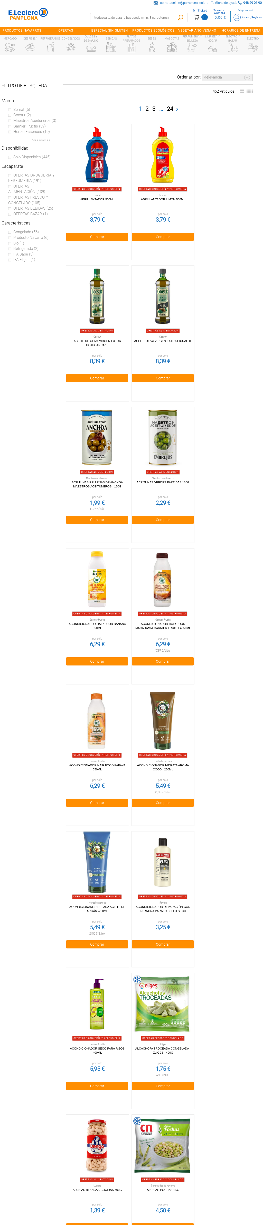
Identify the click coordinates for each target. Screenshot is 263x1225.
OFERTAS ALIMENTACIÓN (26, 189)
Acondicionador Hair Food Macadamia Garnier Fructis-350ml (157, 473)
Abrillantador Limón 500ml (157, 194)
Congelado (26, 232)
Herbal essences (31, 131)
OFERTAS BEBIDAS (33, 208)
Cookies (88, 1167)
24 (170, 108)
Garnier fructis (29, 126)
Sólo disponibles (32, 157)
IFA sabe (23, 254)
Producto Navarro (31, 237)
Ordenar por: (189, 77)
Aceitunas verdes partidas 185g (218, 332)
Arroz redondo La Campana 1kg (157, 1018)
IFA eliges (24, 259)
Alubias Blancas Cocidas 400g (218, 743)
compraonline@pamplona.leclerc (184, 3)
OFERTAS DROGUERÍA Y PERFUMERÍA (31, 178)
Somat (21, 109)
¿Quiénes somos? (28, 1156)
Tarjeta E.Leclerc (27, 1167)
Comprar (95, 232)
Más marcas (41, 140)
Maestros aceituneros (34, 120)
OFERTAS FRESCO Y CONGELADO (28, 200)
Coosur (22, 115)
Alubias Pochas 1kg (95, 880)
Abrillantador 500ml (95, 194)
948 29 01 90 (161, 1138)
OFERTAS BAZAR (30, 214)
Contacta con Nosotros (88, 1188)
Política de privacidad (88, 1156)
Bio (18, 243)
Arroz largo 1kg (95, 1018)
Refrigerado (26, 248)
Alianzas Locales (28, 1178)
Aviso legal (88, 1178)
